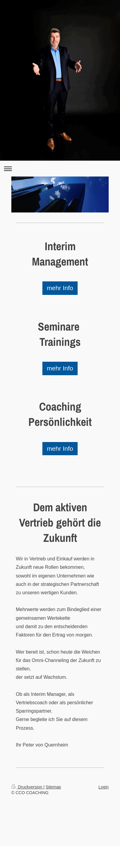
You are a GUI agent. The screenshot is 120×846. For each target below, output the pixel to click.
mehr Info (60, 287)
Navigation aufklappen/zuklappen (60, 168)
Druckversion (27, 787)
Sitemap (53, 787)
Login (104, 787)
